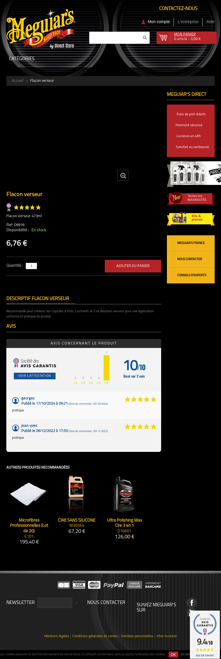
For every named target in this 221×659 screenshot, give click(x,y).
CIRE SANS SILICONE (76, 520)
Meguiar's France (191, 243)
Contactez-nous (178, 8)
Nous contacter (189, 259)
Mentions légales (56, 636)
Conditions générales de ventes (95, 636)
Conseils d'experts (191, 275)
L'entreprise (188, 21)
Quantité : (15, 266)
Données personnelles (137, 636)
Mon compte (159, 21)
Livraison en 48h (188, 136)
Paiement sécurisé (189, 125)
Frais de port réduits (191, 114)
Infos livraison (167, 636)
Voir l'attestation (34, 376)
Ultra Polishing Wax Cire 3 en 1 (124, 523)
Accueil (17, 81)
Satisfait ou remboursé (192, 147)
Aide (210, 21)
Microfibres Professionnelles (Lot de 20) (29, 526)
